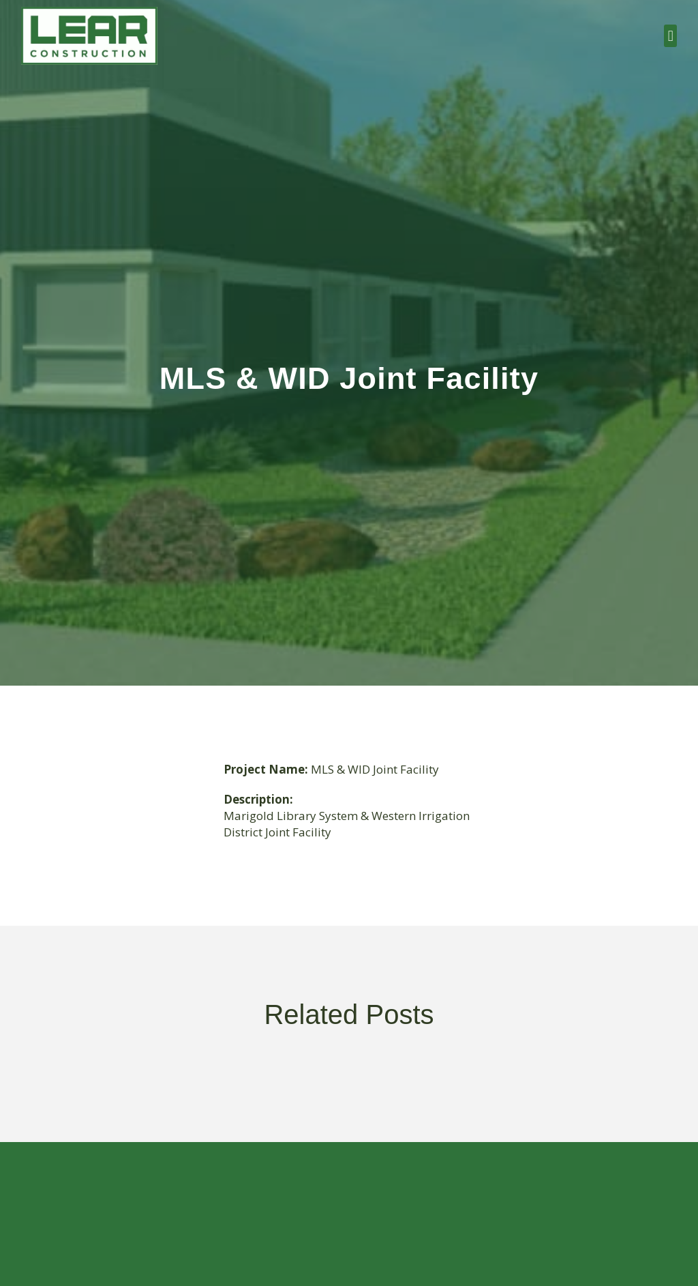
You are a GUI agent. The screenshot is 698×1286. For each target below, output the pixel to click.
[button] (670, 36)
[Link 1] (89, 36)
